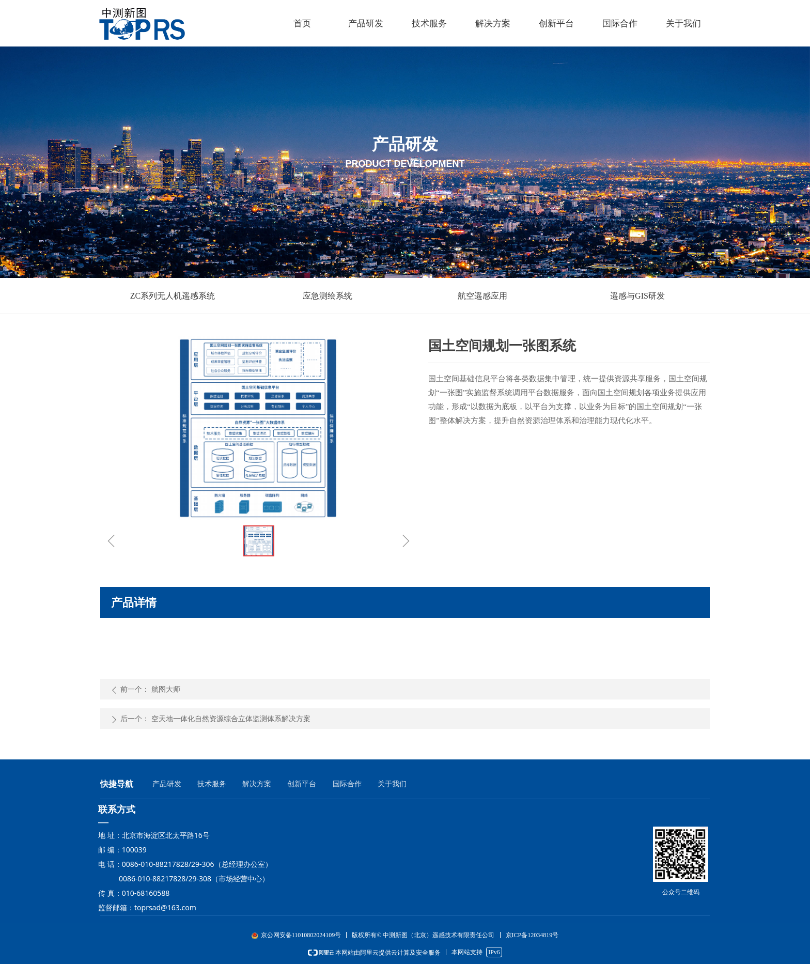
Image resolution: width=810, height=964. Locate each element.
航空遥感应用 (482, 295)
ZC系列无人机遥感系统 (172, 295)
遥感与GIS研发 (637, 295)
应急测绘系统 (327, 295)
